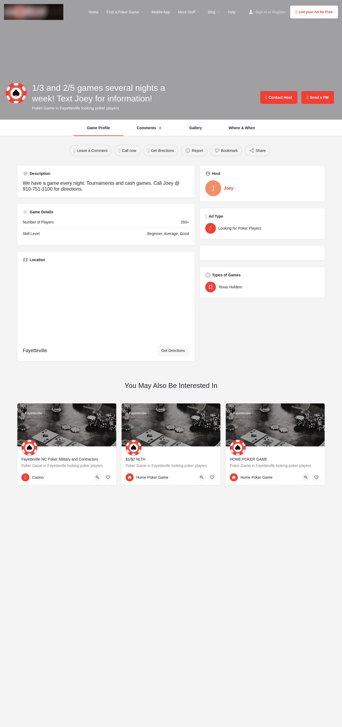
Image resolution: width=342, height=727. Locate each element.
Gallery (195, 128)
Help (232, 12)
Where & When (242, 128)
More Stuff (186, 12)
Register (279, 12)
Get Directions (173, 350)
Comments (149, 127)
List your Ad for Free (314, 12)
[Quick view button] (97, 477)
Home (93, 12)
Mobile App (160, 12)
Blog (211, 12)
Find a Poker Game (123, 12)
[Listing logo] (16, 93)
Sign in (261, 12)
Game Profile (98, 128)
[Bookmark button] (108, 477)
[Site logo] (34, 11)
